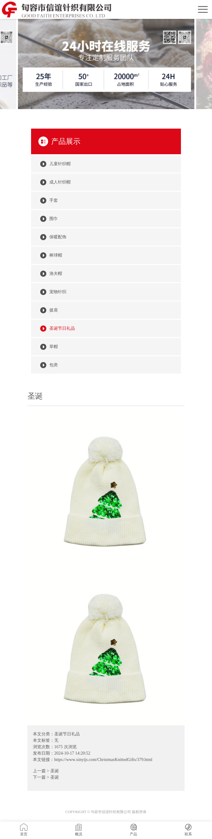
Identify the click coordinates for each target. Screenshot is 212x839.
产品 (133, 829)
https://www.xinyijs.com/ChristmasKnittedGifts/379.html (103, 759)
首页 (23, 829)
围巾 (53, 218)
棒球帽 (55, 255)
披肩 (53, 310)
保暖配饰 (57, 237)
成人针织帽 (60, 182)
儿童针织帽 (60, 164)
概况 (78, 829)
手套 (53, 200)
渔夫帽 (55, 273)
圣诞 (54, 771)
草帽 (53, 346)
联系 (188, 829)
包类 (53, 365)
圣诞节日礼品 (67, 734)
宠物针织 (57, 292)
